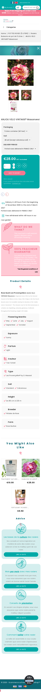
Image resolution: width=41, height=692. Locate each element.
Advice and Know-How (25, 2)
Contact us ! (16, 183)
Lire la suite (21, 554)
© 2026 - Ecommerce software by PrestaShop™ (20, 682)
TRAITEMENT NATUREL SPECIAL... (13, 479)
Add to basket (15, 173)
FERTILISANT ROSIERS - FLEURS (22, 507)
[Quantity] (7, 166)
